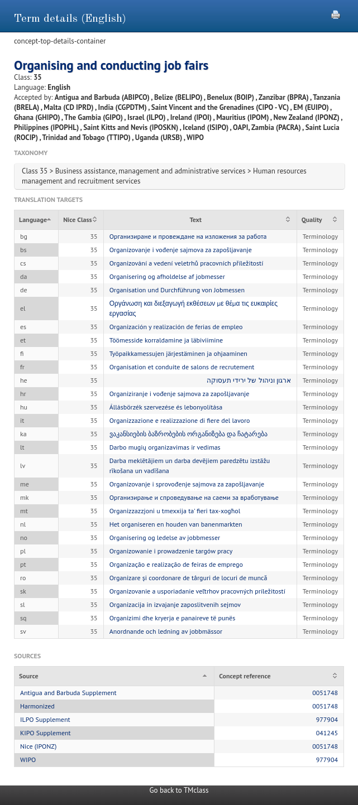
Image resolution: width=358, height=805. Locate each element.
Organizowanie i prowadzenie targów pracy (171, 551)
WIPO (28, 759)
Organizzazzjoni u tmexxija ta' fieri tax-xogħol (175, 511)
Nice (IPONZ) (38, 746)
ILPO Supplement (45, 719)
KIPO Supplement (45, 733)
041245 (327, 733)
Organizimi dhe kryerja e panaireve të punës (172, 618)
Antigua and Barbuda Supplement (68, 692)
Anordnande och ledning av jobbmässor (165, 631)
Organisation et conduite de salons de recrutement (182, 367)
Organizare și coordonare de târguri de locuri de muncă (188, 577)
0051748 (325, 692)
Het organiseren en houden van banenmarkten (175, 524)
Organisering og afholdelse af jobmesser (167, 276)
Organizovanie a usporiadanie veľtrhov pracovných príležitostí (197, 591)
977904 (327, 719)
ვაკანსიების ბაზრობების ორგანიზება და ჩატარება (188, 434)
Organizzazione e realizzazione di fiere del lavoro (179, 420)
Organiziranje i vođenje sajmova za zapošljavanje (179, 393)
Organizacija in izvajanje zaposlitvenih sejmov (175, 604)
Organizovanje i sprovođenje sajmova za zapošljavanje (186, 484)
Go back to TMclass (179, 790)
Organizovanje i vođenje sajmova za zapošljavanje (180, 249)
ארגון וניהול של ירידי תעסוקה (249, 380)
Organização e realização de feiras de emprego (176, 564)
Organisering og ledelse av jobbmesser (164, 537)
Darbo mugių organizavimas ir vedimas (165, 447)
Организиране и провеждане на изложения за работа (188, 236)
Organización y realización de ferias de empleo (176, 326)
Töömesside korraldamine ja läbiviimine (166, 340)
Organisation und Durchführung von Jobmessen (177, 290)
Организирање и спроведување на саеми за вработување (194, 497)
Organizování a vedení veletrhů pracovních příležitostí (186, 263)
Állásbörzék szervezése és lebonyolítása (166, 407)
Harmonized (37, 706)
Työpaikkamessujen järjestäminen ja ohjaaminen (178, 353)
